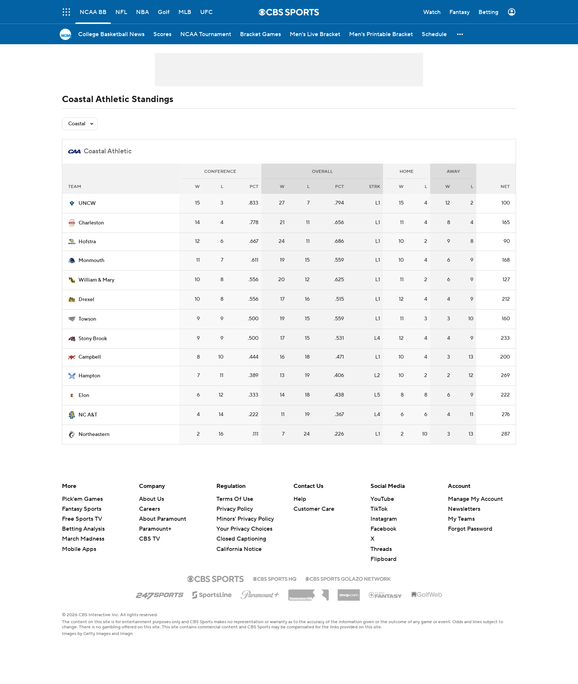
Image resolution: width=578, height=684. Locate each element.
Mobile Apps (79, 549)
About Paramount (162, 519)
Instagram (383, 519)
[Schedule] (434, 34)
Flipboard (383, 559)
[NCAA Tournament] (206, 34)
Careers (149, 509)
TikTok (378, 509)
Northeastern (94, 434)
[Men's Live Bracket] (315, 34)
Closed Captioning (241, 538)
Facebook (383, 529)
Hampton (89, 376)
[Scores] (162, 34)
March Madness (83, 538)
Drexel (86, 299)
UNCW (87, 203)
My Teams (461, 519)
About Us (151, 499)
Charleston (91, 223)
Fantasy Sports (81, 509)
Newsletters (464, 509)
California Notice (239, 549)
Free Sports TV (82, 519)
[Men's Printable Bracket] (381, 34)
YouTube (382, 499)
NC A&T (88, 415)
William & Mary (96, 280)
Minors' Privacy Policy (245, 519)
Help (299, 499)
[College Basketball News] (111, 34)
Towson (87, 319)
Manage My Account (475, 499)
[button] (460, 34)
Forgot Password (470, 529)
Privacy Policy (234, 509)
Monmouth (91, 260)
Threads (381, 549)
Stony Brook (93, 338)
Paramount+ (155, 529)
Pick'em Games (82, 499)
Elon (84, 395)
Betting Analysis (83, 529)
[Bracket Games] (260, 34)
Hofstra (87, 241)
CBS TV (149, 538)
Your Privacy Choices (244, 529)
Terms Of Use (234, 499)
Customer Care (313, 509)
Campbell (90, 357)
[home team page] (72, 203)
